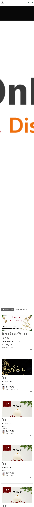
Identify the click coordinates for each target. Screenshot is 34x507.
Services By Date (7, 309)
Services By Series (21, 309)
